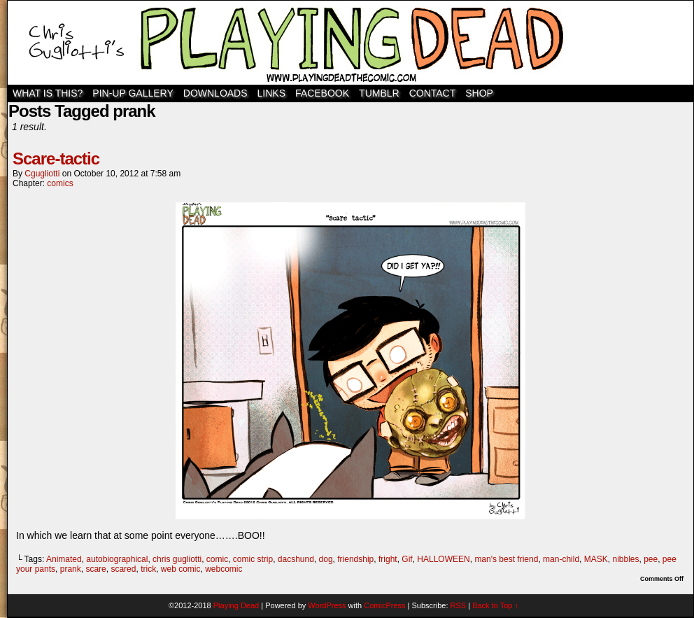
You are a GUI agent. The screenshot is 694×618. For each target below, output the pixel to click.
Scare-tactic (56, 158)
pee (651, 559)
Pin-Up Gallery (132, 93)
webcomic (223, 569)
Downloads (215, 93)
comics (60, 183)
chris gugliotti (177, 559)
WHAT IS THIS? (48, 93)
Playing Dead (350, 43)
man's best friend (506, 559)
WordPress (327, 605)
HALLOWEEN (443, 559)
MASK (596, 559)
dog (326, 559)
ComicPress (384, 605)
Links (271, 93)
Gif (407, 559)
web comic (181, 569)
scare (95, 569)
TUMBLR (379, 93)
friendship (355, 559)
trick (148, 569)
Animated (64, 559)
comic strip (253, 559)
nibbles (625, 559)
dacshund (296, 559)
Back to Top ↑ (495, 605)
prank (70, 569)
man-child (561, 559)
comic (217, 559)
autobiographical (117, 559)
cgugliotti (41, 173)
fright (387, 559)
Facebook (322, 93)
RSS (459, 605)
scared (123, 569)
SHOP (479, 93)
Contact (432, 93)
